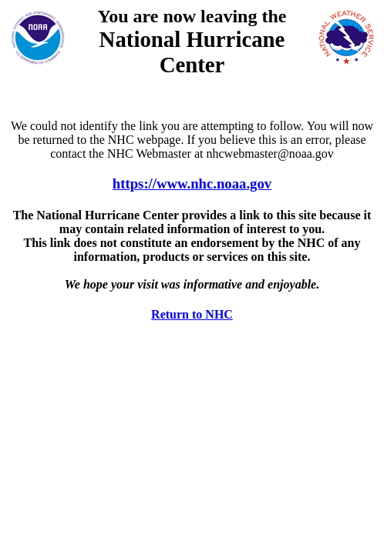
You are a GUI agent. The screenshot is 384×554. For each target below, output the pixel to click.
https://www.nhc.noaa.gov (192, 183)
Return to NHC (192, 314)
